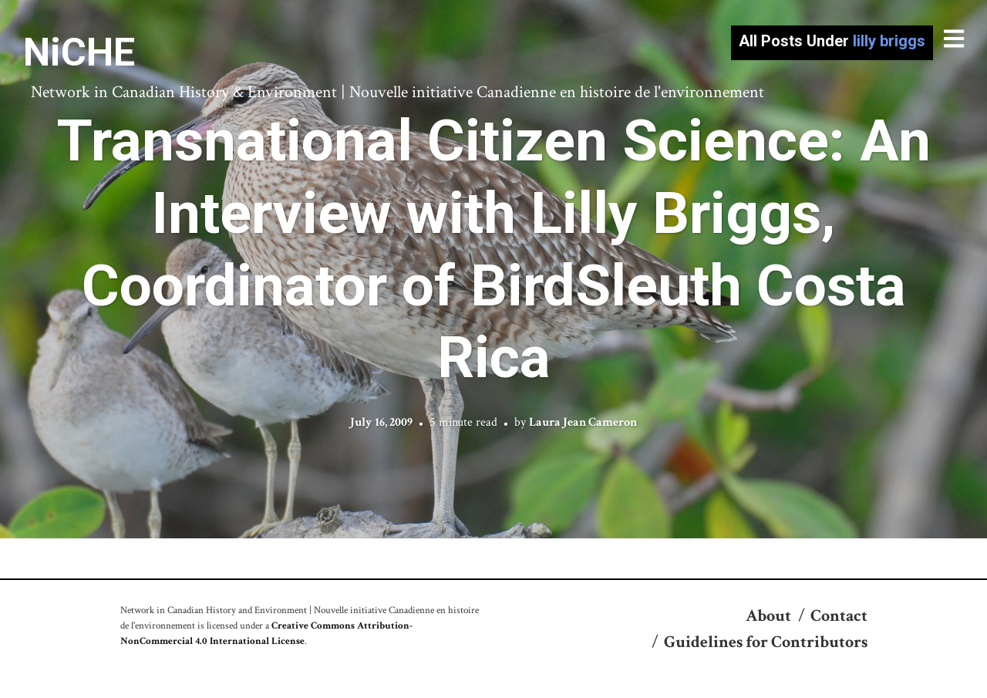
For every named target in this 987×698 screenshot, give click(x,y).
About (768, 616)
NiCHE (79, 52)
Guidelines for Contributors (765, 642)
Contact (838, 616)
